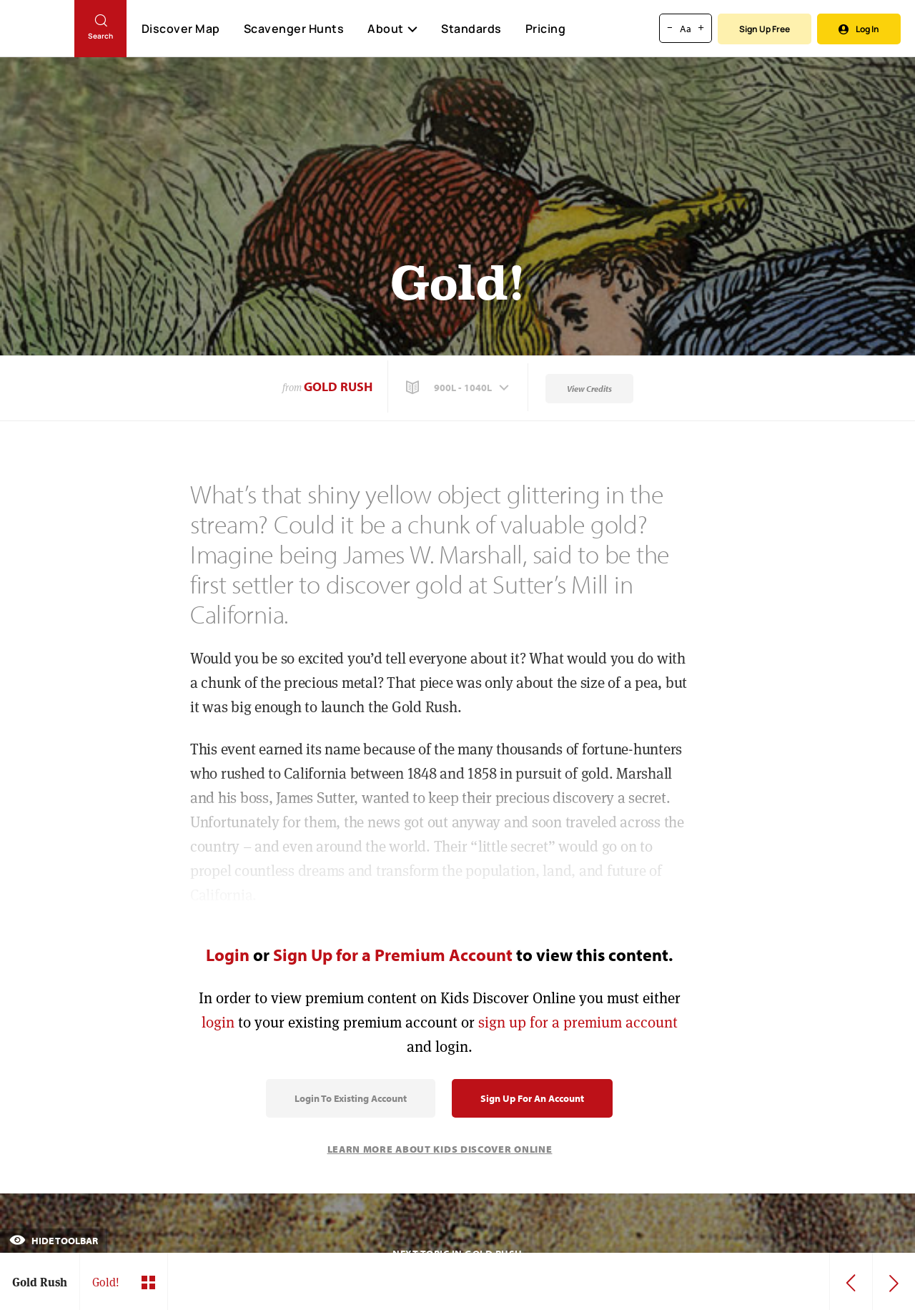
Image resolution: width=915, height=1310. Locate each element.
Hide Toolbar (53, 1240)
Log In (859, 29)
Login (227, 954)
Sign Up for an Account (532, 1098)
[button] (459, 387)
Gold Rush (338, 386)
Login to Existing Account (351, 1098)
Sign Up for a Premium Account (393, 954)
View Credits (589, 388)
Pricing (545, 28)
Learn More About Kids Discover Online (440, 1149)
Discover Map (181, 28)
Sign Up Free (764, 29)
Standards (471, 28)
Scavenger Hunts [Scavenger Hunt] (293, 29)
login (218, 1022)
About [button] (392, 28)
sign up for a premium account (578, 1022)
